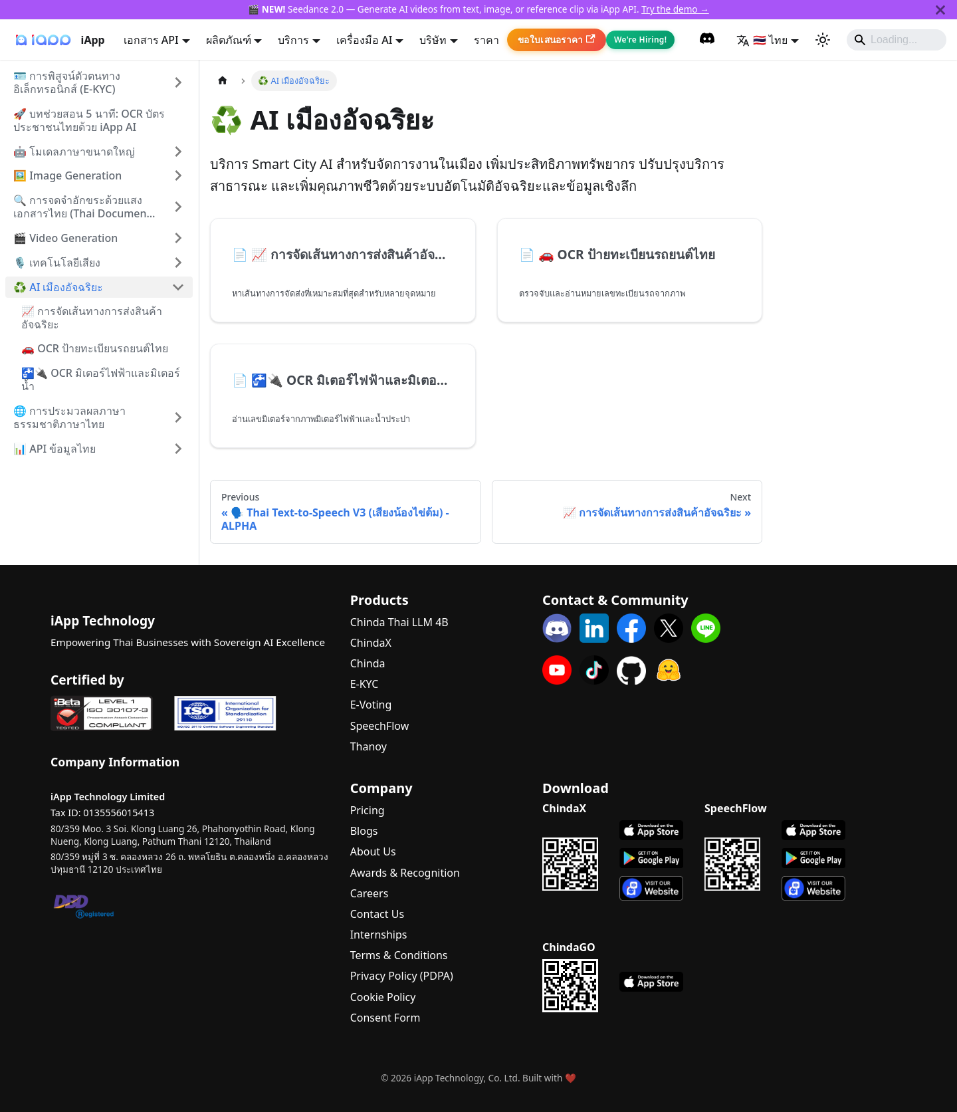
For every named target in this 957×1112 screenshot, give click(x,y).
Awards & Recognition (405, 872)
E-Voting (371, 704)
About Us (373, 851)
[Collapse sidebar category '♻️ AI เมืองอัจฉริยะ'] (178, 287)
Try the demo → (675, 9)
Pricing (367, 810)
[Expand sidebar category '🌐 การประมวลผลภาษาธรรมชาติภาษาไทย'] (178, 417)
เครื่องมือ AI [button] (364, 40)
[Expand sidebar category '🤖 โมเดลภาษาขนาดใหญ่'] (178, 151)
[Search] (896, 40)
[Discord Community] (707, 40)
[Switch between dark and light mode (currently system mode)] (822, 40)
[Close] (940, 9)
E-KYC (364, 684)
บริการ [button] (293, 40)
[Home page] (222, 80)
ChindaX (370, 642)
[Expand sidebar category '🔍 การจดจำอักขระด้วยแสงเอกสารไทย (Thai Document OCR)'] (178, 206)
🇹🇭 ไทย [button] (762, 40)
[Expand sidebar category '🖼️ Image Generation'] (178, 175)
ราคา (486, 40)
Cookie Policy (383, 997)
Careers (369, 893)
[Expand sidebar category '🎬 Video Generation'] (178, 238)
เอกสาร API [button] (151, 40)
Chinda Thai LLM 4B (399, 622)
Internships (378, 934)
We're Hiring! (640, 39)
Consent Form (385, 1017)
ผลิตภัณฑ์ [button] (228, 40)
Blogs (364, 831)
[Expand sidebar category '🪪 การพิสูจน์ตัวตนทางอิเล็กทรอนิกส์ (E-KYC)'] (178, 82)
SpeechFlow (379, 726)
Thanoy (368, 746)
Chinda (367, 663)
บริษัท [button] (433, 40)
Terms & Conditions (399, 955)
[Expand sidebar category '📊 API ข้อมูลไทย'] (178, 448)
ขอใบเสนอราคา (556, 39)
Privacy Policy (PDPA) (401, 975)
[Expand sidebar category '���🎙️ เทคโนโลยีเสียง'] (178, 262)
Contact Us (377, 914)
